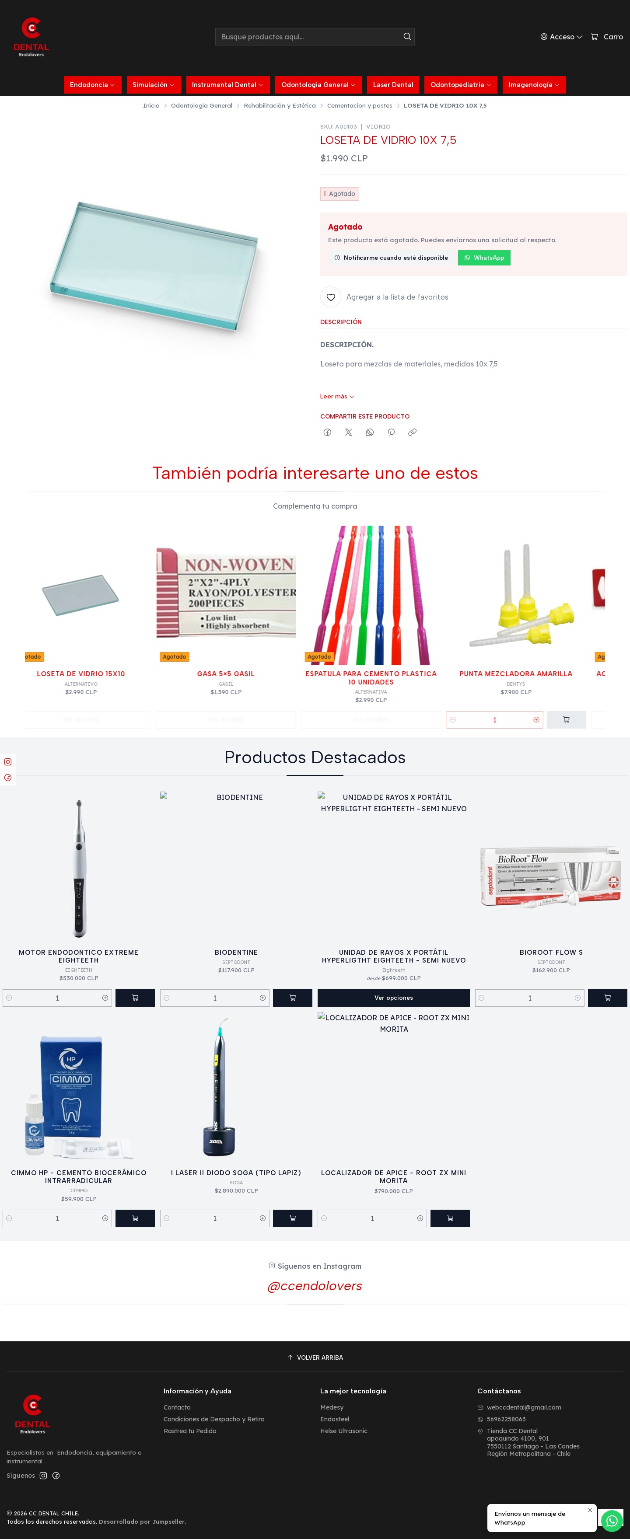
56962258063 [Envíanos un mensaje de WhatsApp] (501, 1419)
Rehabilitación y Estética (280, 105)
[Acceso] (561, 36)
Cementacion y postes (359, 105)
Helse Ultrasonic (344, 1431)
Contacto (177, 1407)
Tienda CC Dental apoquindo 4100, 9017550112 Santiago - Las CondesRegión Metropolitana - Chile (528, 1442)
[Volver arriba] (315, 1358)
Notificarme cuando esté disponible (391, 257)
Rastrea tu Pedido (190, 1431)
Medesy (331, 1407)
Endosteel (334, 1419)
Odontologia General (201, 105)
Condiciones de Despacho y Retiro (214, 1419)
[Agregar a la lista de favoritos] (384, 296)
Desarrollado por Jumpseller (142, 1521)
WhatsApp (484, 257)
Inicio (151, 105)
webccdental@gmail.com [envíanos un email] (519, 1407)
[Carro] (606, 37)
